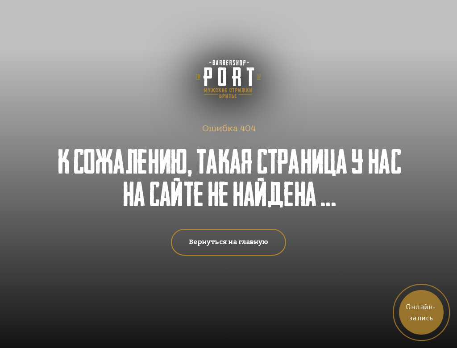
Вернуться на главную (228, 242)
